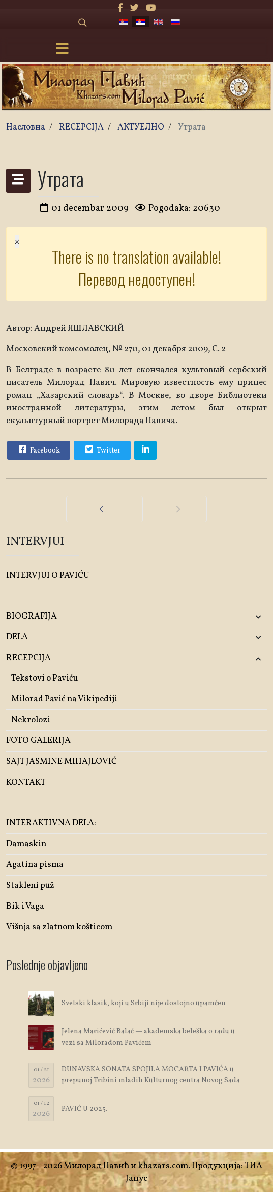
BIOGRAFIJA (31, 616)
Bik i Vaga (25, 906)
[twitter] (134, 8)
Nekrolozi (30, 720)
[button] (224, 616)
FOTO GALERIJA (38, 741)
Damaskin (26, 844)
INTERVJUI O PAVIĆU (47, 576)
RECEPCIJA (28, 658)
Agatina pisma (35, 864)
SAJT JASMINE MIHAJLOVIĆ (61, 761)
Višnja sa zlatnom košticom (59, 927)
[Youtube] (151, 8)
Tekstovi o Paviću (44, 678)
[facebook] (120, 8)
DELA (17, 637)
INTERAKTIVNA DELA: (51, 823)
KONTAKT (26, 782)
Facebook (38, 449)
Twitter (101, 449)
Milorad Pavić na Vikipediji (64, 699)
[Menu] (62, 49)
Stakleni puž (30, 885)
